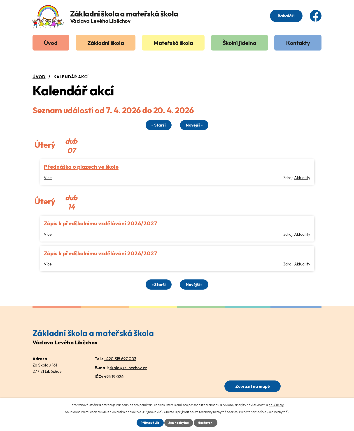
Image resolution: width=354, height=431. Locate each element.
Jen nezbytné (178, 423)
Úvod (51, 42)
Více (48, 177)
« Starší (158, 125)
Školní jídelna (239, 42)
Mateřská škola (173, 42)
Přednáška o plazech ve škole (81, 166)
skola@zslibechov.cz (128, 367)
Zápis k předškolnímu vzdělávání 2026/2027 (100, 222)
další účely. (276, 405)
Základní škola (105, 42)
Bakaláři (285, 16)
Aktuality (302, 177)
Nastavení (206, 423)
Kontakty (298, 42)
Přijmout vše (149, 423)
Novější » (194, 125)
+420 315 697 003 (120, 358)
